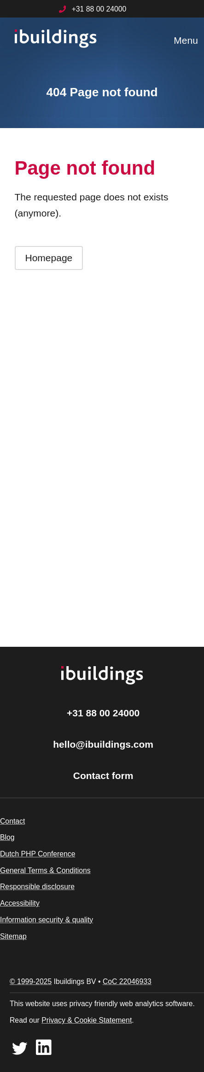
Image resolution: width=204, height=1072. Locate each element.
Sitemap (13, 936)
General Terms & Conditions (45, 870)
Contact (12, 821)
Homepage (49, 257)
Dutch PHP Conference (37, 854)
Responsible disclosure (37, 886)
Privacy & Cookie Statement (86, 1020)
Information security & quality (46, 920)
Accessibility (20, 903)
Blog (7, 837)
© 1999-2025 (31, 981)
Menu (186, 40)
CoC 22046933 (127, 981)
